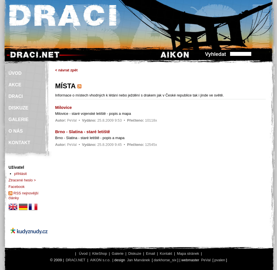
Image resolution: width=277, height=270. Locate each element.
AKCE (14, 84)
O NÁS (15, 131)
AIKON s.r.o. (100, 260)
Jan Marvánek (138, 260)
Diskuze (134, 253)
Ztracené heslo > (22, 180)
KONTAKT (19, 142)
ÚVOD (14, 73)
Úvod (83, 253)
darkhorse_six (165, 260)
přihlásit (20, 174)
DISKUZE (18, 108)
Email (150, 253)
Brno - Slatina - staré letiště (82, 131)
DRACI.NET (75, 260)
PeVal (72, 120)
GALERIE (18, 119)
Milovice (63, 107)
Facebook (16, 187)
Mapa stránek (188, 253)
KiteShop (99, 253)
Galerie (118, 253)
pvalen (219, 260)
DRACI (15, 96)
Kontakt (166, 253)
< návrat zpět (66, 70)
